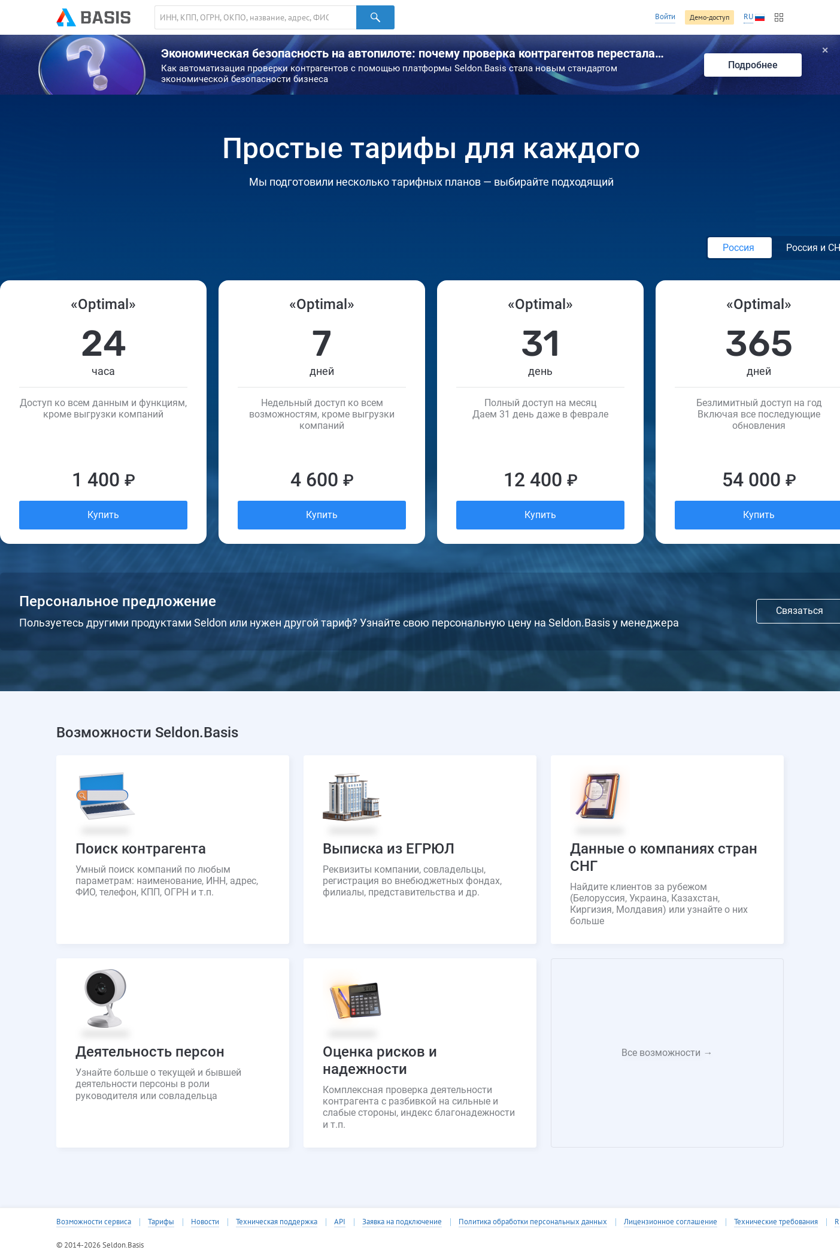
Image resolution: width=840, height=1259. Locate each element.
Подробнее (753, 65)
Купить (103, 514)
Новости (205, 1222)
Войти (665, 16)
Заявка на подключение (402, 1222)
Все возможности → (666, 1052)
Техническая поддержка (276, 1222)
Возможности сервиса (93, 1222)
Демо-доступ (709, 17)
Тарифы (161, 1222)
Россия (740, 247)
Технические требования (776, 1222)
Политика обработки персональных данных (533, 1222)
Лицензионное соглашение (670, 1222)
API (339, 1222)
